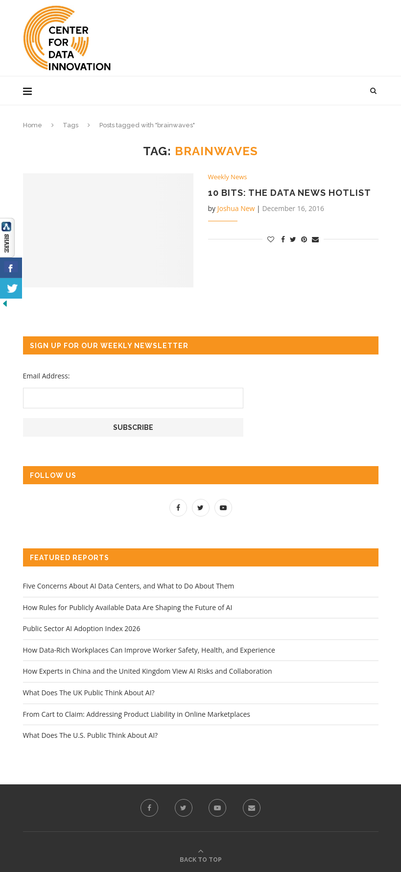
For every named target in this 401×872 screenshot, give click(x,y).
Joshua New (236, 208)
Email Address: (46, 375)
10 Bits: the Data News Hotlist (289, 193)
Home (32, 125)
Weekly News (227, 177)
